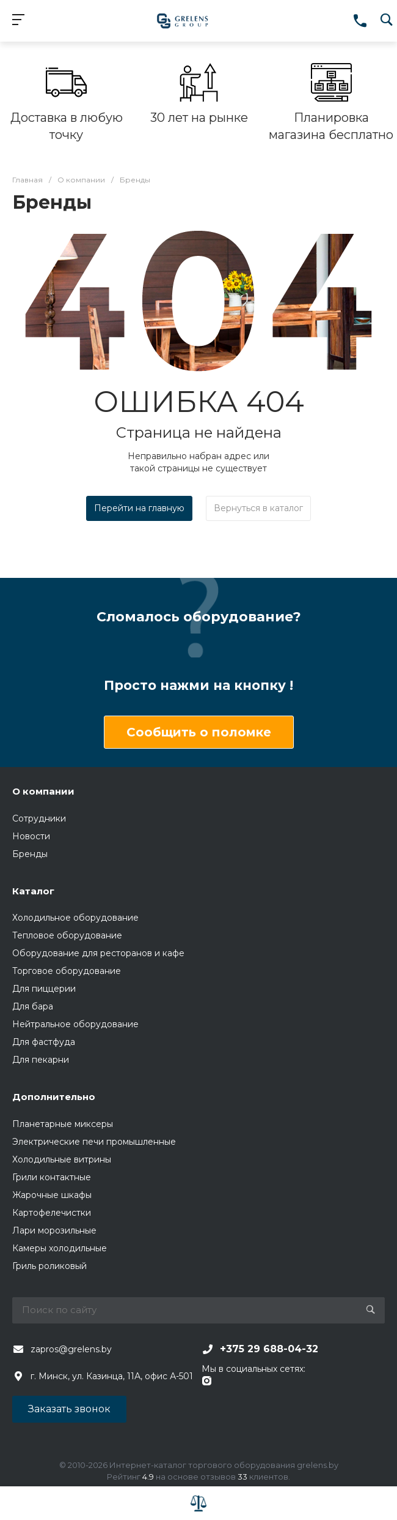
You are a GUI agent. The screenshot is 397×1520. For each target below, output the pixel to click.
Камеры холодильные (59, 1248)
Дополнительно (53, 1097)
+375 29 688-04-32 (269, 1349)
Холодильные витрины (61, 1159)
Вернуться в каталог (258, 508)
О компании (43, 791)
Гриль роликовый (49, 1265)
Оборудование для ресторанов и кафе (98, 953)
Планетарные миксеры (62, 1123)
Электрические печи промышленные (94, 1141)
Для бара (32, 1006)
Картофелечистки (51, 1212)
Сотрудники (39, 818)
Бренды (30, 853)
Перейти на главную (139, 508)
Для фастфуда (43, 1041)
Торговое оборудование (66, 970)
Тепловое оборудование (67, 935)
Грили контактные (51, 1177)
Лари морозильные (54, 1230)
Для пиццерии (44, 988)
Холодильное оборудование (75, 917)
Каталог (33, 891)
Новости (31, 836)
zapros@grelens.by (71, 1349)
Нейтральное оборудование (75, 1024)
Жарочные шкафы (52, 1194)
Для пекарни (40, 1059)
